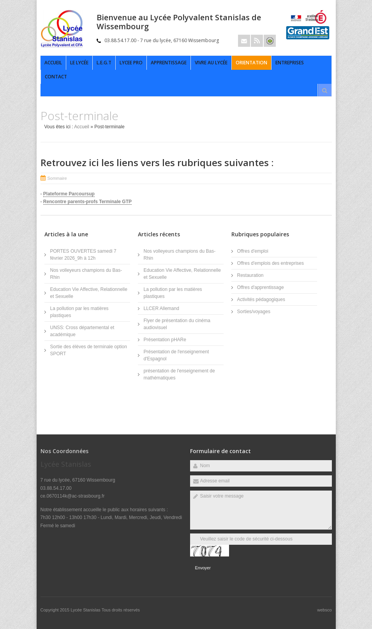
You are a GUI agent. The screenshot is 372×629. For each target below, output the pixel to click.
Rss (257, 41)
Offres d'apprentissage (260, 287)
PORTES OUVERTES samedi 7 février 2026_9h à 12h (83, 254)
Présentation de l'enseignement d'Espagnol (176, 355)
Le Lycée (79, 62)
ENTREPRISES (289, 62)
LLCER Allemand (161, 308)
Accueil (53, 62)
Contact (56, 76)
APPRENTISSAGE (169, 62)
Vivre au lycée (211, 62)
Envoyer (203, 567)
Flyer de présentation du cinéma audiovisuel (177, 324)
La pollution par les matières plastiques (79, 312)
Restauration (250, 275)
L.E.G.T (104, 62)
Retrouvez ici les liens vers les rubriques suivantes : (157, 162)
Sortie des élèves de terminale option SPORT (88, 350)
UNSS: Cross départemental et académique (82, 331)
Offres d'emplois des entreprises (270, 263)
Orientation (251, 62)
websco (324, 610)
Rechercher (324, 90)
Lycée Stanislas (86, 610)
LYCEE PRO (131, 62)
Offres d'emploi (252, 251)
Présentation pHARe (165, 339)
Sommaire (57, 178)
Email (244, 41)
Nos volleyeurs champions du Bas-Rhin (86, 274)
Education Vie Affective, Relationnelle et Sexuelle (88, 293)
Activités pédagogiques (261, 299)
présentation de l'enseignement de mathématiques (179, 374)
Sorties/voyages (253, 311)
